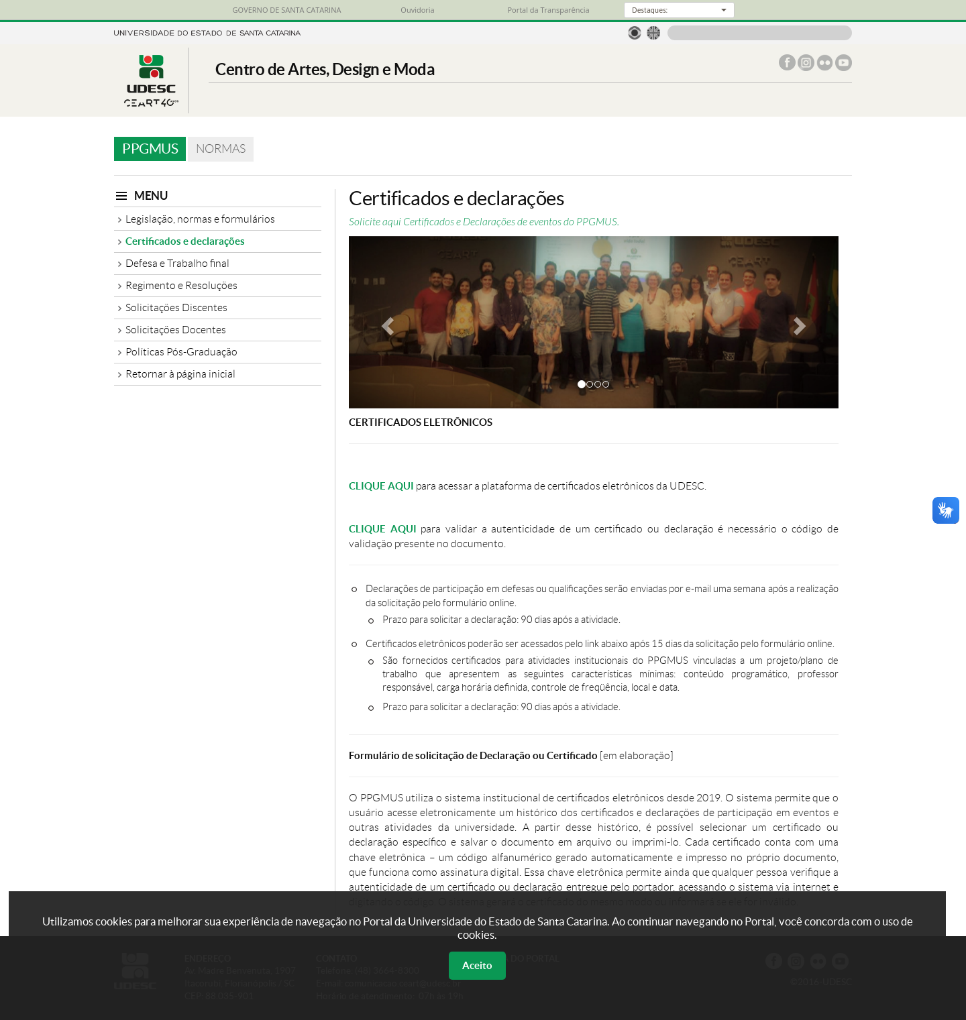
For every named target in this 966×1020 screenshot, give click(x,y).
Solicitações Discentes (176, 307)
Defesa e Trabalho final (177, 263)
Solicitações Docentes (175, 329)
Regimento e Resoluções (181, 285)
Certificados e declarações (185, 241)
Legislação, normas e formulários (200, 219)
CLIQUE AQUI (381, 486)
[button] (386, 322)
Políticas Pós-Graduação (181, 351)
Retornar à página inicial (180, 374)
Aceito (477, 965)
